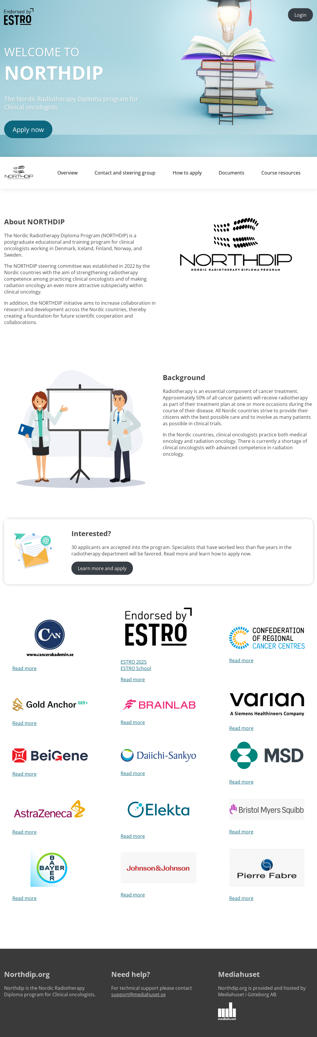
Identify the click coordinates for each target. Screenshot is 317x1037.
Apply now (28, 129)
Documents (231, 173)
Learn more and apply (102, 568)
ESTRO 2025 (134, 662)
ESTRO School (136, 668)
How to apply (187, 173)
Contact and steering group (125, 173)
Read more (24, 668)
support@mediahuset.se (138, 994)
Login (300, 15)
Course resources (281, 173)
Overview (67, 173)
